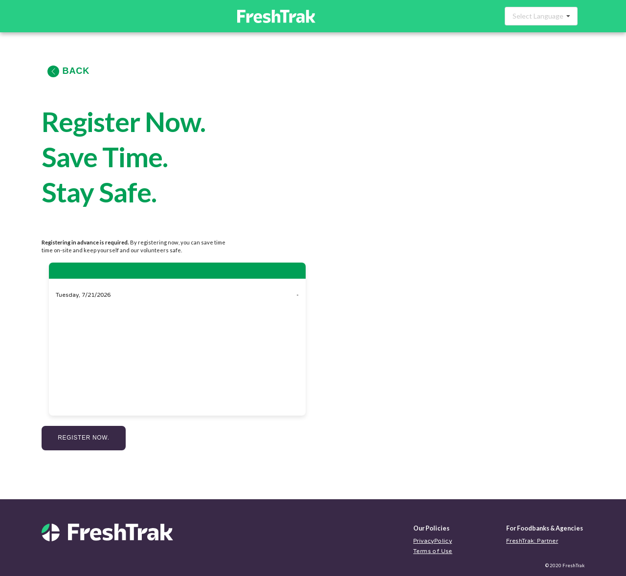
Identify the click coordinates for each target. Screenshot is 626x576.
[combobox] (541, 16)
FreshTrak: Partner (532, 540)
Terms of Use (432, 551)
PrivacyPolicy (432, 540)
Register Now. (84, 437)
